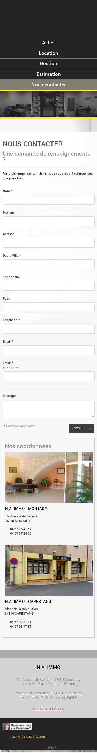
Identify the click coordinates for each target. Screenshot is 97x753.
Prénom (8, 212)
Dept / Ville (12, 255)
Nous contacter (48, 708)
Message (9, 396)
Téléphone (11, 320)
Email (8, 341)
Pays (6, 298)
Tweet (51, 747)
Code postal (11, 277)
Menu (86, 11)
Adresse (8, 234)
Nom (7, 191)
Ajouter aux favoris (28, 737)
